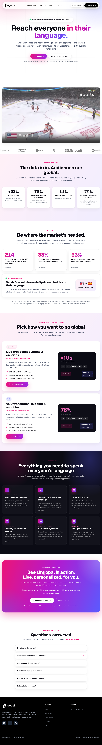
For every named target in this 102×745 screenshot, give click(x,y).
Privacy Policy (6, 737)
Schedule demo (91, 5)
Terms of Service (19, 737)
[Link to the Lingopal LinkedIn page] (4, 723)
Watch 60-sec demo (60, 56)
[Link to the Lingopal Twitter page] (10, 723)
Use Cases (49, 717)
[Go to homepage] (10, 5)
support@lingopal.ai (77, 709)
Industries (32, 5)
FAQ (46, 725)
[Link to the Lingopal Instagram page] (16, 723)
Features (48, 709)
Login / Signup (77, 5)
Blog (60, 5)
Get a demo (38, 56)
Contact (52, 5)
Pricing (43, 5)
